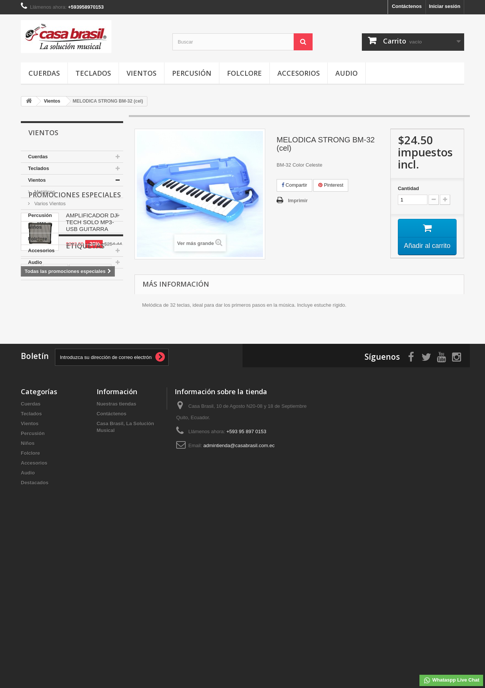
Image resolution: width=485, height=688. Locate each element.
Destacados (42, 274)
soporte (56, 430)
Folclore (244, 73)
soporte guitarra (65, 442)
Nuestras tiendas (116, 561)
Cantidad (408, 188)
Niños (35, 227)
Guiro (31, 442)
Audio (346, 73)
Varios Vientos (49, 203)
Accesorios (298, 73)
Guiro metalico (90, 430)
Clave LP (98, 453)
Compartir (294, 185)
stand (31, 430)
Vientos (141, 73)
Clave (73, 453)
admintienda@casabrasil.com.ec (239, 603)
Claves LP (36, 464)
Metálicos (44, 192)
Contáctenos (407, 6)
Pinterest (330, 185)
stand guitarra (41, 453)
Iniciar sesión (444, 6)
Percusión (191, 73)
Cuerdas (44, 73)
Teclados (93, 73)
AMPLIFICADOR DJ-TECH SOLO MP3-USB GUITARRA (92, 330)
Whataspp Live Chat (451, 680)
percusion (68, 464)
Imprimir (298, 200)
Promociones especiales (74, 302)
